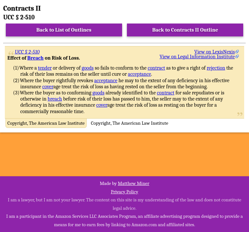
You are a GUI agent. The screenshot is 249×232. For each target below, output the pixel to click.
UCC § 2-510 (27, 52)
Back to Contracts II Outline (185, 30)
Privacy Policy (124, 192)
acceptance (139, 74)
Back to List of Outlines (63, 30)
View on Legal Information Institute (197, 57)
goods (88, 68)
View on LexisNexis (214, 52)
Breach (35, 58)
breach (55, 99)
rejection (216, 68)
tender (45, 68)
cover (47, 87)
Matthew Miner (133, 183)
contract (156, 68)
